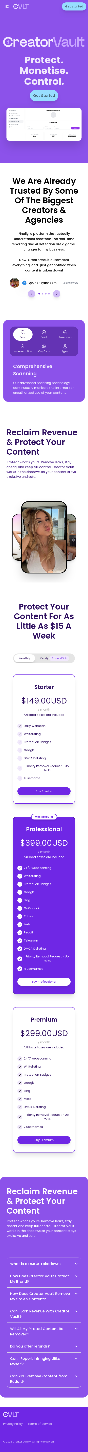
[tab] (24, 658)
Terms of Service (40, 1424)
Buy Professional (44, 982)
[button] (7, 6)
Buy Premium (44, 1140)
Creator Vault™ (22, 1441)
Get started (74, 6)
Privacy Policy (13, 1424)
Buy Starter (44, 791)
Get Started (44, 95)
